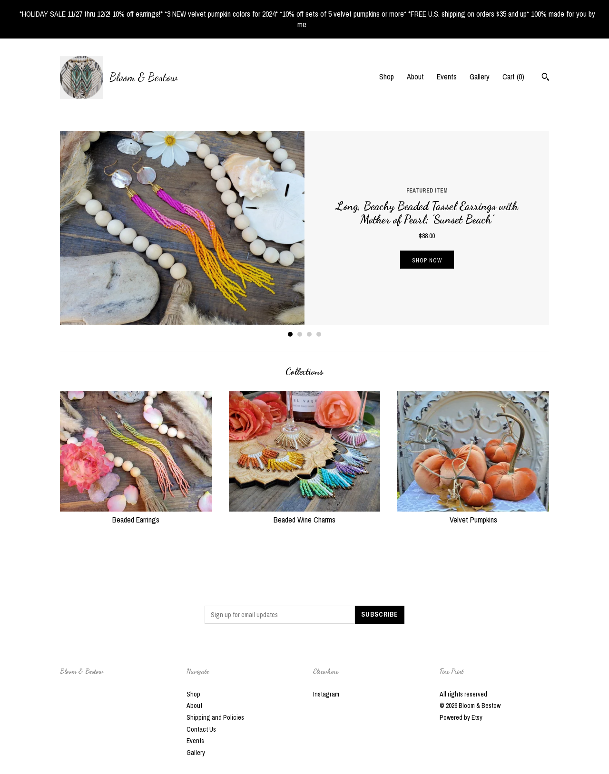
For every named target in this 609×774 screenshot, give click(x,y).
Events (447, 76)
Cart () (513, 76)
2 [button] (299, 334)
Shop (386, 76)
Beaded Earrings (136, 513)
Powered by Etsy (461, 717)
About (415, 76)
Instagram (326, 694)
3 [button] (309, 334)
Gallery (480, 76)
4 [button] (318, 334)
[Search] (545, 78)
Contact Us (201, 729)
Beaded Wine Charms (305, 513)
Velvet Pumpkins (473, 513)
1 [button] (290, 334)
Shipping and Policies (215, 717)
